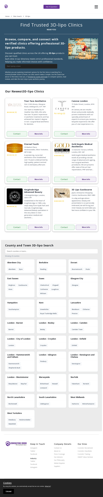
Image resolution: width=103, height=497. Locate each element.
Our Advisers (58, 457)
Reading (43, 269)
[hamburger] (96, 7)
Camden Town (77, 329)
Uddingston (44, 404)
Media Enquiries (59, 463)
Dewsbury (12, 420)
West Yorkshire (14, 413)
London (11, 345)
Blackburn (75, 309)
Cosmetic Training (84, 454)
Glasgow (75, 285)
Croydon (43, 345)
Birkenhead (44, 384)
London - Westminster (17, 377)
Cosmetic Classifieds (85, 451)
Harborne (75, 404)
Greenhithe (44, 309)
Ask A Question (51, 7)
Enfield (74, 345)
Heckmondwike (24, 420)
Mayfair (24, 384)
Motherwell (13, 404)
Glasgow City (77, 278)
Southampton (14, 309)
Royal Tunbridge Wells (48, 313)
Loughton (55, 289)
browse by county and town (38, 77)
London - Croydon (47, 339)
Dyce (20, 269)
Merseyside (44, 377)
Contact (16, 133)
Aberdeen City (14, 262)
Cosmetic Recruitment (85, 448)
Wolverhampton (88, 404)
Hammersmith (14, 364)
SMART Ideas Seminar (85, 457)
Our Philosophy (59, 460)
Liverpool (43, 388)
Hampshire (12, 303)
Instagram (33, 448)
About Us (57, 451)
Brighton (12, 285)
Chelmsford (44, 285)
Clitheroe (86, 309)
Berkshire (43, 262)
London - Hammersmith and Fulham (18, 356)
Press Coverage (59, 454)
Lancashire (76, 303)
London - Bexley (46, 323)
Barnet (11, 329)
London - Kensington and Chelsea (82, 356)
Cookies (7, 483)
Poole (88, 269)
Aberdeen (12, 269)
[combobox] (35, 66)
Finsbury (43, 361)
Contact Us (58, 448)
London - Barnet (15, 323)
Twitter (32, 451)
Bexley (42, 329)
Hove (10, 289)
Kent (41, 303)
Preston (75, 313)
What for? (48, 486)
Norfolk (74, 377)
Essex (41, 278)
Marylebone (13, 384)
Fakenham (76, 384)
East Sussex (12, 278)
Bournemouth (77, 269)
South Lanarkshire (47, 397)
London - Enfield (78, 339)
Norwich (86, 384)
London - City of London (18, 339)
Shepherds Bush (14, 368)
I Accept (8, 491)
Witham (43, 293)
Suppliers (57, 466)
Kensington (76, 364)
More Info (39, 134)
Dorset (74, 262)
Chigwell (55, 285)
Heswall (55, 384)
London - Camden (79, 323)
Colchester (44, 289)
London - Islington (47, 355)
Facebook (33, 454)
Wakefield (12, 424)
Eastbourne (23, 285)
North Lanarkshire (16, 397)
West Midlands (77, 397)
